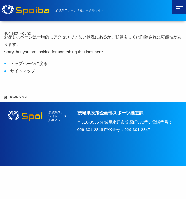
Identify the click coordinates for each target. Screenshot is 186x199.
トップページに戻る (28, 63)
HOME (11, 97)
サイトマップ (22, 71)
